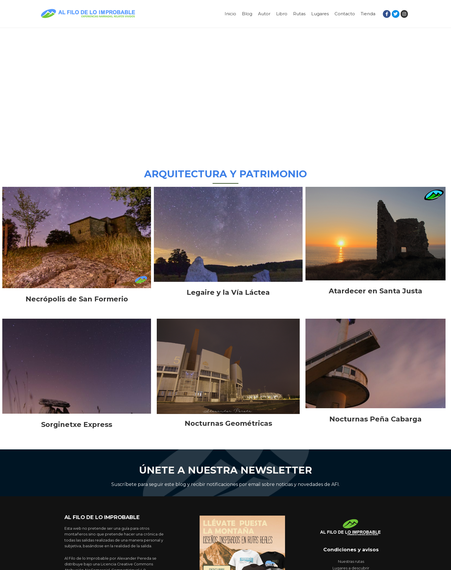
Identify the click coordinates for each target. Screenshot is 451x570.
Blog (247, 13)
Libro (281, 13)
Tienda (368, 13)
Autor (264, 13)
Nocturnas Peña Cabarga (375, 419)
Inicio (230, 13)
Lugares (320, 13)
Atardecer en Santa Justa (375, 291)
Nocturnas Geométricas (228, 423)
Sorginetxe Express (76, 424)
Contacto (345, 13)
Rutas (299, 13)
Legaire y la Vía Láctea (228, 292)
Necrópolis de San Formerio (77, 299)
